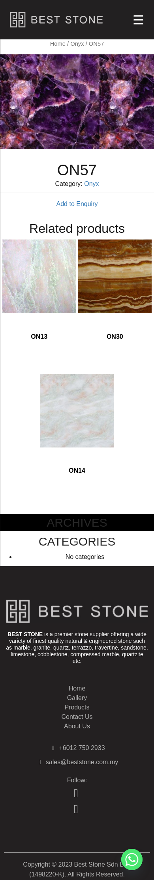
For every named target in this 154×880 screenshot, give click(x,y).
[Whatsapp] (132, 859)
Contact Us (76, 716)
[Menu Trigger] (138, 20)
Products (76, 707)
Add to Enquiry (77, 204)
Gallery (77, 697)
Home (58, 44)
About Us (77, 726)
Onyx (77, 44)
